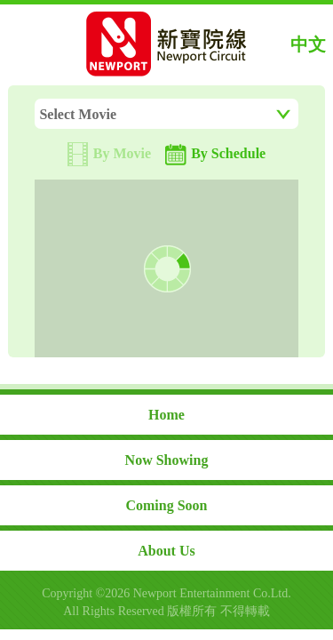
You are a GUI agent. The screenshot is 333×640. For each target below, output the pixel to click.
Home (166, 414)
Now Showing (167, 460)
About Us (166, 550)
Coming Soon (166, 505)
